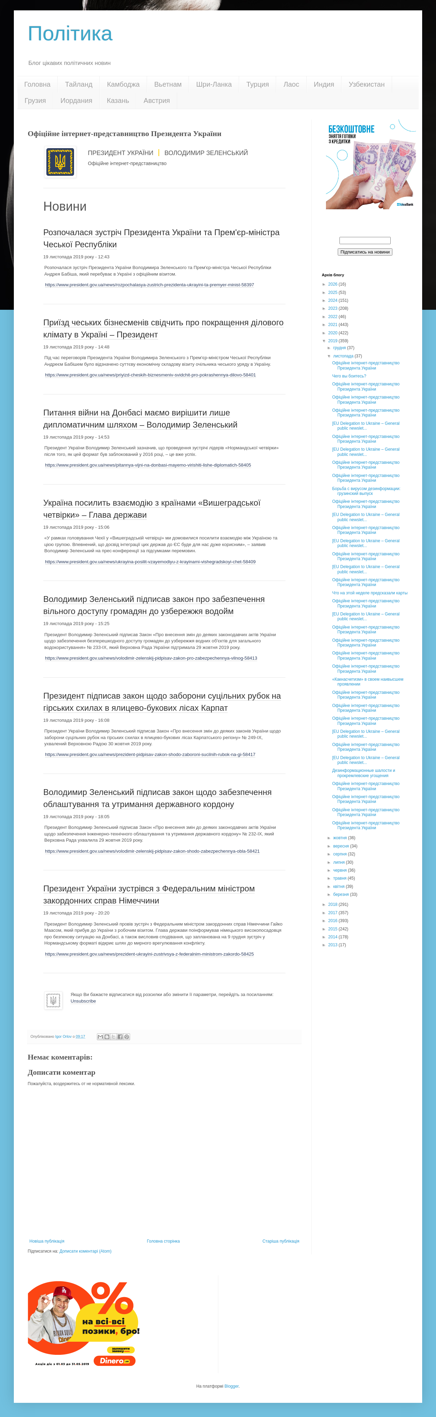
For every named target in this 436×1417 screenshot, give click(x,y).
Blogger (232, 1386)
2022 (333, 316)
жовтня (340, 837)
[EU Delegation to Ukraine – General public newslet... (366, 426)
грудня (340, 347)
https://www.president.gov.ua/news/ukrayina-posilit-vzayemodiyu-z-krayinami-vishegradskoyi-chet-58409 (150, 561)
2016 (333, 920)
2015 (333, 929)
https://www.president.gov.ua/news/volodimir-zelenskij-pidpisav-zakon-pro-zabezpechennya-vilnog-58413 (151, 658)
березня (341, 894)
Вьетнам (168, 84)
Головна (37, 84)
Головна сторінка (163, 1241)
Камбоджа (123, 84)
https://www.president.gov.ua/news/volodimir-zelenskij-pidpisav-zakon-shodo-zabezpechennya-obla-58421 (152, 851)
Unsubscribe (83, 1001)
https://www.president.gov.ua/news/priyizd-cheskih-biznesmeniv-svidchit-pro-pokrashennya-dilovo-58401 (150, 374)
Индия (324, 84)
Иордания (76, 100)
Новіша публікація (46, 1241)
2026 (333, 284)
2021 (333, 324)
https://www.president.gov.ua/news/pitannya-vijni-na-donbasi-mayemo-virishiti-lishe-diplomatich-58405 (148, 465)
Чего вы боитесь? (349, 376)
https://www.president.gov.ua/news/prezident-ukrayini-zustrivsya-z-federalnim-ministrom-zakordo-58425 (149, 954)
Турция (257, 84)
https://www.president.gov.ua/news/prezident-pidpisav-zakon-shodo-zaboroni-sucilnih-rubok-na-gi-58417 (150, 754)
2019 (333, 340)
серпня (340, 854)
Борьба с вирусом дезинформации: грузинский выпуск (366, 491)
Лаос (291, 84)
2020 (333, 333)
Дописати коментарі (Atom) (85, 1251)
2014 (333, 937)
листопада (344, 356)
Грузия (35, 100)
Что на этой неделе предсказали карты (370, 593)
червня (340, 870)
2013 (333, 944)
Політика (70, 33)
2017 (333, 912)
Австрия (157, 100)
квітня (339, 886)
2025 (333, 292)
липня (339, 862)
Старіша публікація (280, 1241)
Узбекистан (367, 84)
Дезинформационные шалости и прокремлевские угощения (363, 773)
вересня (341, 846)
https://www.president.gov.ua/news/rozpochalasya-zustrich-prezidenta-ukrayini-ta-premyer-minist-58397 (149, 284)
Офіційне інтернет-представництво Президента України (366, 365)
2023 (333, 308)
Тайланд (78, 84)
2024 (333, 300)
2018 (333, 904)
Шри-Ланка (214, 84)
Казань (118, 100)
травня (340, 878)
